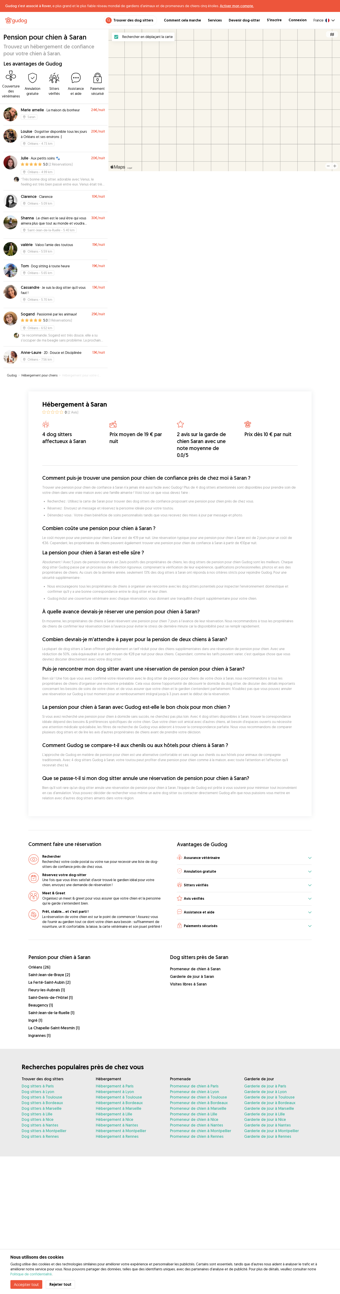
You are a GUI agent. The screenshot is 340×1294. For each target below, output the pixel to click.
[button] (244, 858)
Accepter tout (26, 1284)
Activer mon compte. (237, 6)
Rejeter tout (60, 1284)
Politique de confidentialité (31, 1274)
